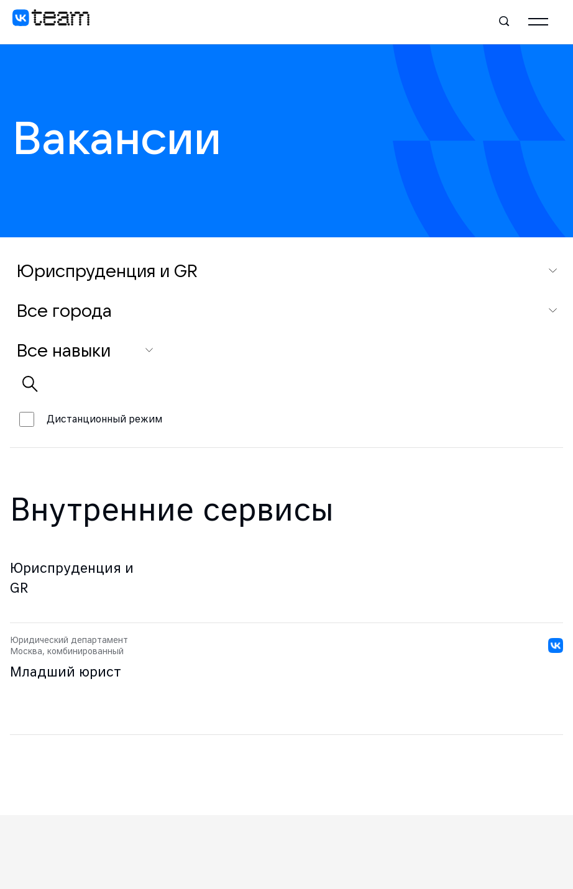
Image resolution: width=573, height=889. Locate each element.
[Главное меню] (538, 21)
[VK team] (50, 21)
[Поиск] (504, 22)
